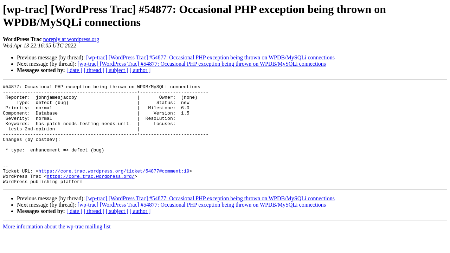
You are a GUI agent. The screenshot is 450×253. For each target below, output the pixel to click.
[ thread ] (94, 70)
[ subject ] (117, 70)
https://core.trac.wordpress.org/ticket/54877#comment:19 (113, 189)
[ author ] (140, 70)
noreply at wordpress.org (71, 39)
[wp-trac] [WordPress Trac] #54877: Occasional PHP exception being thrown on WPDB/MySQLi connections (210, 57)
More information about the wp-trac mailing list (57, 246)
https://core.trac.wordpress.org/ (91, 195)
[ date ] (74, 70)
